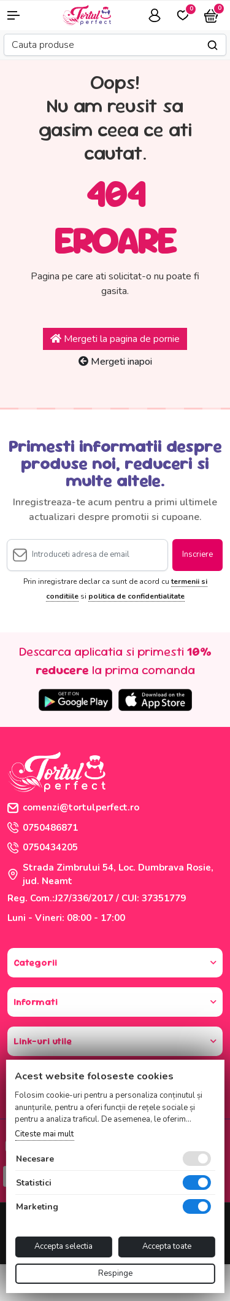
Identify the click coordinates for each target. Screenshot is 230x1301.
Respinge (115, 1273)
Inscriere (197, 554)
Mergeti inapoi (115, 361)
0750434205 (42, 847)
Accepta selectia (63, 1246)
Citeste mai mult (44, 1134)
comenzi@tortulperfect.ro (73, 807)
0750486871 (42, 827)
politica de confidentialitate (136, 596)
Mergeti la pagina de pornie (115, 339)
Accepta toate (166, 1246)
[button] (19, 15)
